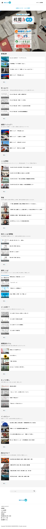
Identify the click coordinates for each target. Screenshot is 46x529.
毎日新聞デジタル (4, 519)
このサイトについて (5, 506)
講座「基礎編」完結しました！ (23, 14)
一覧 (3, 82)
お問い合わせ (3, 512)
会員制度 (2, 508)
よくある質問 (3, 510)
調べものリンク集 (4, 517)
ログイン (37, 2)
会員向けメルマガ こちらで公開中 (23, 8)
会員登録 (41, 2)
